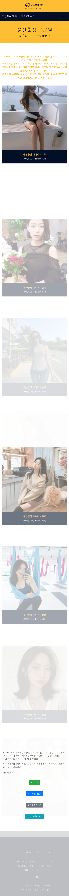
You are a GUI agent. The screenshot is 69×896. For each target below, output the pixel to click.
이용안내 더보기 (34, 793)
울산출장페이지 (34, 805)
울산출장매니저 (42, 35)
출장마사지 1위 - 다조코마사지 (18, 16)
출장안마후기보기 (34, 816)
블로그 (28, 35)
